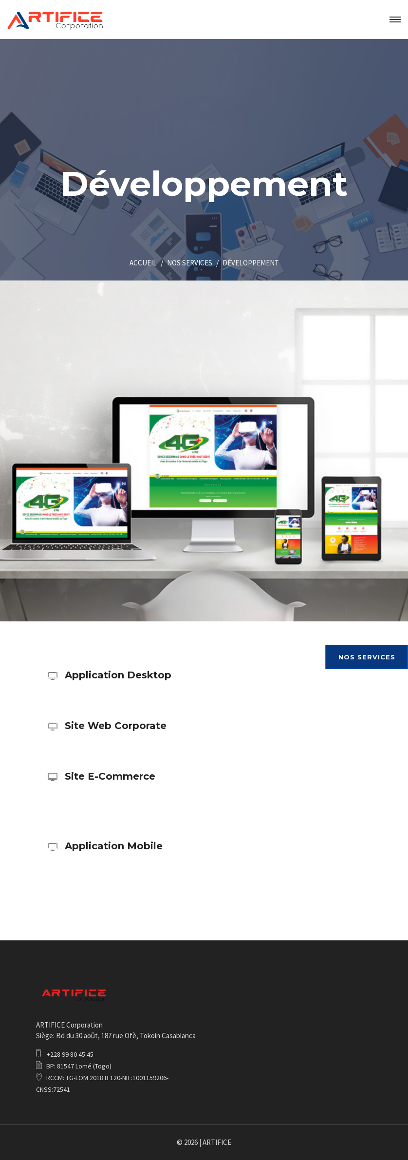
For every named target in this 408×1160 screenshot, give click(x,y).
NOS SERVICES (189, 262)
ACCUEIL (143, 262)
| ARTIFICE (215, 1142)
